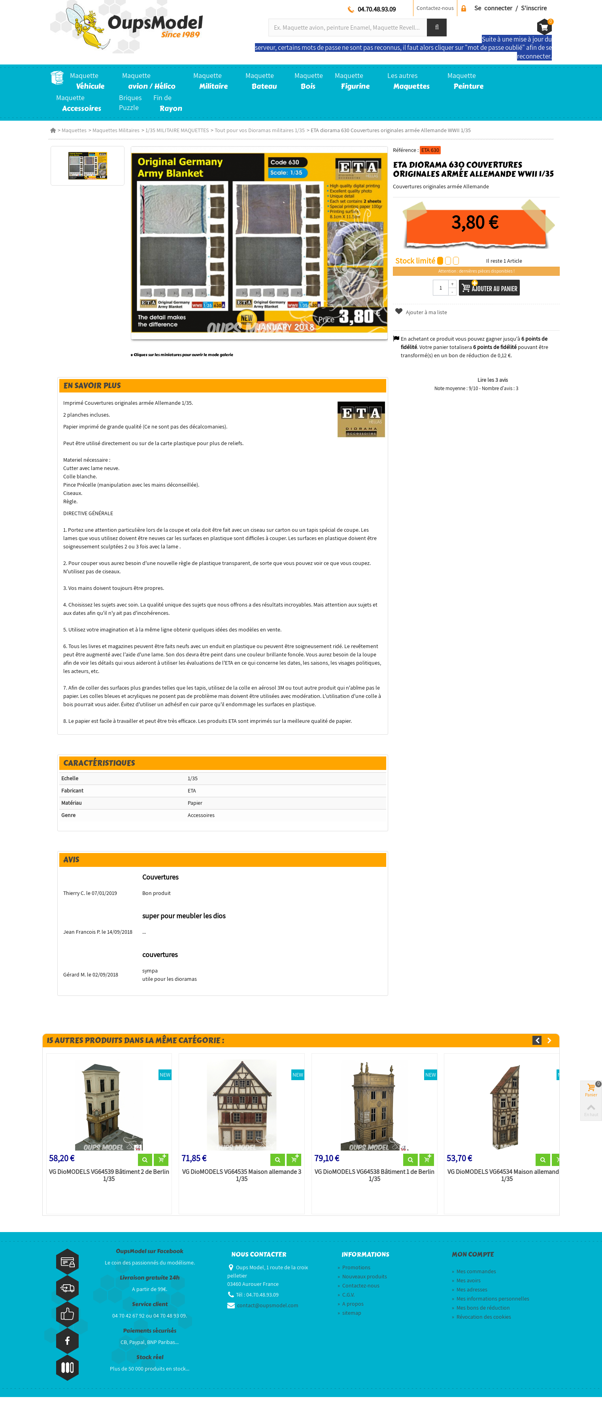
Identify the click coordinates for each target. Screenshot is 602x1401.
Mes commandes (474, 1275)
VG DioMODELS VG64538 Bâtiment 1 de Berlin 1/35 (374, 1179)
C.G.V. (346, 1298)
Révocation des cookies (481, 1320)
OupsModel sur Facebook (149, 1255)
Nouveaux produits (362, 1280)
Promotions (354, 1271)
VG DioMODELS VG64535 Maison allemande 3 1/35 (239, 1179)
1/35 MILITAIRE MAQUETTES (177, 130)
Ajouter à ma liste (422, 312)
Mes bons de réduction (481, 1311)
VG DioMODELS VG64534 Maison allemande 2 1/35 (508, 1179)
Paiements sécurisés (149, 1335)
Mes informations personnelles (490, 1302)
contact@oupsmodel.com (267, 1309)
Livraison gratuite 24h (149, 1282)
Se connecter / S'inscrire (510, 8)
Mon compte (473, 1259)
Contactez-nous (435, 7)
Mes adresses (469, 1293)
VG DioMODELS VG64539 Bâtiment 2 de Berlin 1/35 (105, 1179)
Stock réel (149, 1361)
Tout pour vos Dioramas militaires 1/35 (260, 130)
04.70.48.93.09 (377, 9)
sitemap (349, 1316)
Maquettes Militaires (116, 130)
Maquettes (74, 130)
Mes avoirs (466, 1284)
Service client (150, 1308)
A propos (351, 1307)
